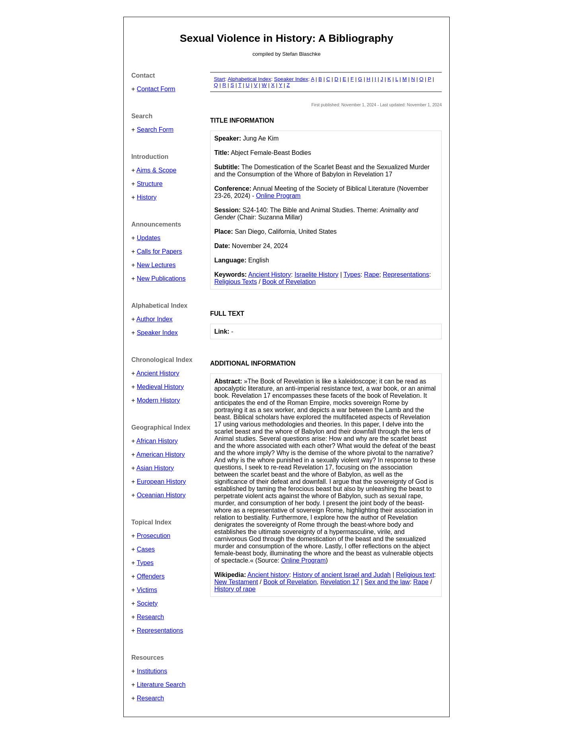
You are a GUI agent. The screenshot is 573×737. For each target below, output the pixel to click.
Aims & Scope (156, 170)
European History (161, 481)
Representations (160, 630)
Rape (371, 274)
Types (145, 562)
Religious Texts (235, 281)
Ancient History (157, 373)
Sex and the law (387, 582)
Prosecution (154, 535)
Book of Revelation (289, 281)
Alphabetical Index (249, 79)
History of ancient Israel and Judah (342, 574)
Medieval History (160, 386)
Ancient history (268, 574)
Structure (150, 183)
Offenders (151, 576)
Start (219, 79)
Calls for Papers (159, 251)
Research (150, 617)
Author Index (154, 319)
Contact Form (156, 89)
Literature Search (161, 684)
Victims (147, 589)
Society (147, 603)
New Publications (161, 278)
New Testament (236, 582)
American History (160, 454)
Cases (146, 549)
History (147, 197)
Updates (149, 238)
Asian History (155, 468)
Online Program (278, 195)
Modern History (158, 400)
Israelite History (316, 274)
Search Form (155, 129)
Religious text (415, 574)
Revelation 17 (339, 582)
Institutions (152, 671)
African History (157, 441)
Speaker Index (157, 332)
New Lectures (156, 265)
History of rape (234, 589)
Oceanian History (161, 495)
